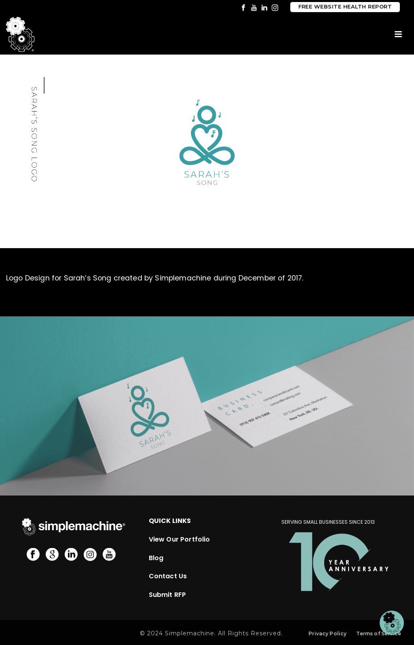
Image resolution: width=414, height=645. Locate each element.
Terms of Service (378, 633)
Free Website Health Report (345, 7)
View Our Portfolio (179, 539)
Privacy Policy (327, 633)
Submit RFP (167, 594)
